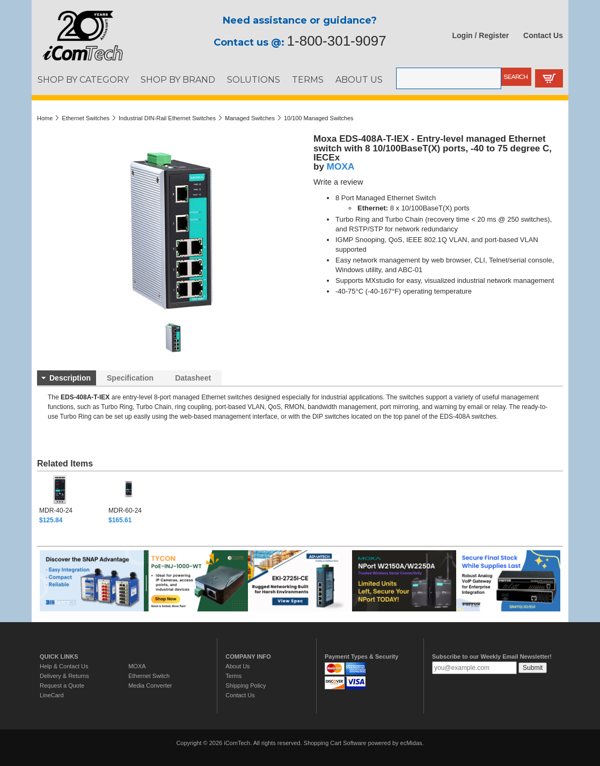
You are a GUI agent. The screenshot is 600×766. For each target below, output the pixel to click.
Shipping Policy (245, 685)
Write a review (338, 182)
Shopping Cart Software (335, 743)
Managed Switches (250, 118)
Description (70, 378)
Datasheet (193, 378)
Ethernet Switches (85, 118)
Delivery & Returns (64, 676)
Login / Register (480, 35)
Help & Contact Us (64, 666)
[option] (73, 499)
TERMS (308, 79)
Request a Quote (62, 685)
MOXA (341, 166)
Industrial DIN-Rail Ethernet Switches (167, 118)
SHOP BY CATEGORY (83, 79)
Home (45, 118)
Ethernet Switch (149, 676)
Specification (130, 378)
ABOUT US (359, 79)
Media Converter (150, 685)
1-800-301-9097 (336, 41)
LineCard (52, 695)
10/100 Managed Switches (319, 118)
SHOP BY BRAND (178, 79)
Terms (233, 676)
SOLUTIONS (253, 79)
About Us (237, 666)
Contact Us (543, 35)
